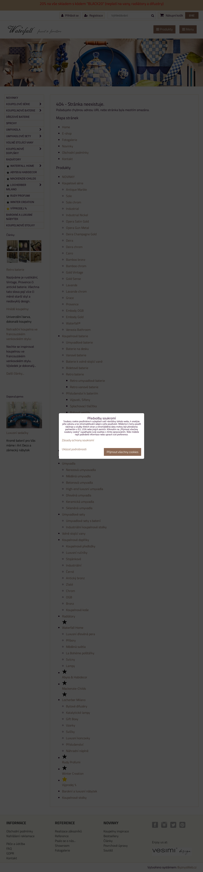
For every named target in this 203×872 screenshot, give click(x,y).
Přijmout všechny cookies (122, 452)
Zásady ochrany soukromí (78, 440)
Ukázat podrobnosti (74, 449)
